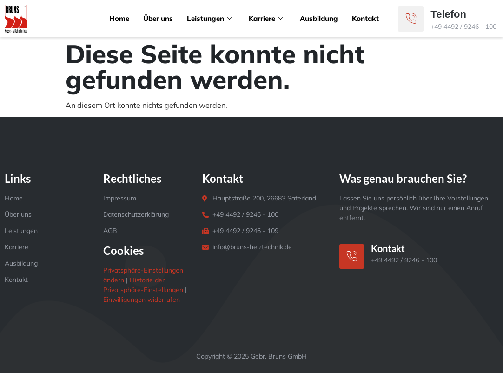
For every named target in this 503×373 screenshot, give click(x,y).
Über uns (158, 18)
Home (119, 18)
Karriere (266, 18)
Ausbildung (319, 18)
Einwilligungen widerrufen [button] (141, 299)
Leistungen (209, 18)
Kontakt (365, 18)
